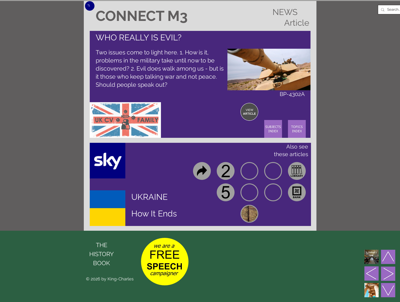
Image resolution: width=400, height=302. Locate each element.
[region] (249, 111)
